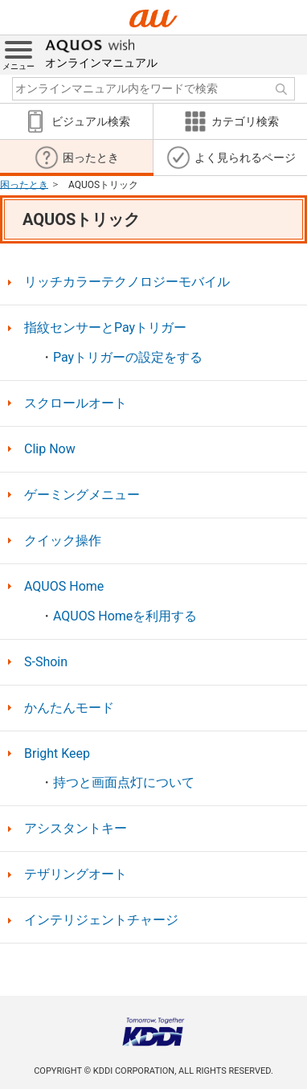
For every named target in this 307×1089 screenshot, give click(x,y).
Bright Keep (57, 753)
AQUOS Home (64, 586)
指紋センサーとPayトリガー (105, 327)
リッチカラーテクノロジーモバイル (127, 282)
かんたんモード (69, 708)
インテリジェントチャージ (101, 920)
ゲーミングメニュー (82, 495)
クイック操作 (62, 540)
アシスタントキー (75, 828)
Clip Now (50, 449)
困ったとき (24, 184)
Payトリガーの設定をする (128, 357)
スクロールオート (75, 403)
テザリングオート (75, 874)
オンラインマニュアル (101, 52)
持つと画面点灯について (123, 782)
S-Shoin (46, 662)
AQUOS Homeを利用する (125, 616)
